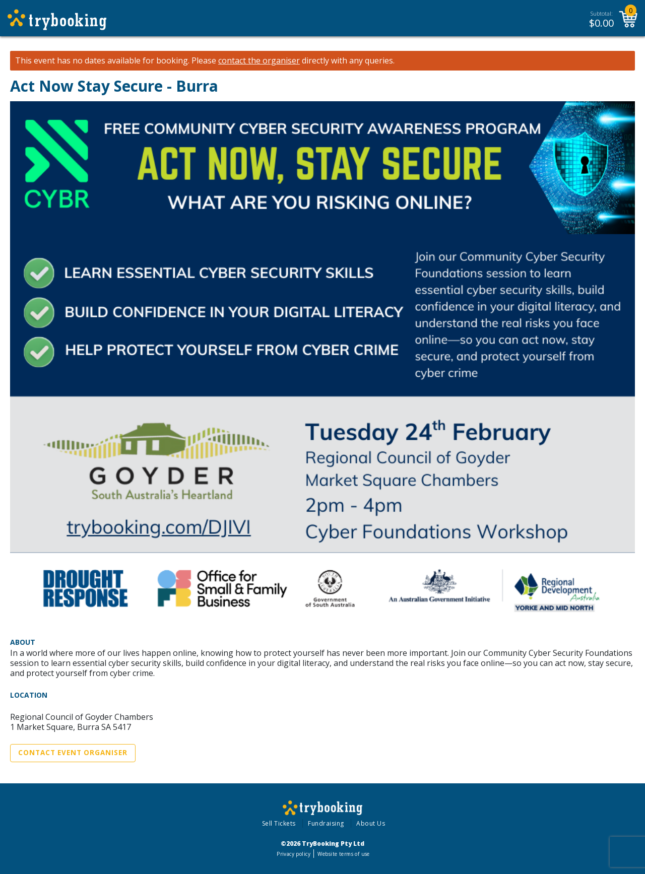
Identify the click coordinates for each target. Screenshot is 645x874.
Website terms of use (343, 853)
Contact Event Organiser (72, 752)
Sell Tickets (279, 823)
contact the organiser (259, 60)
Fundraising (326, 823)
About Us (370, 823)
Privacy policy (293, 853)
